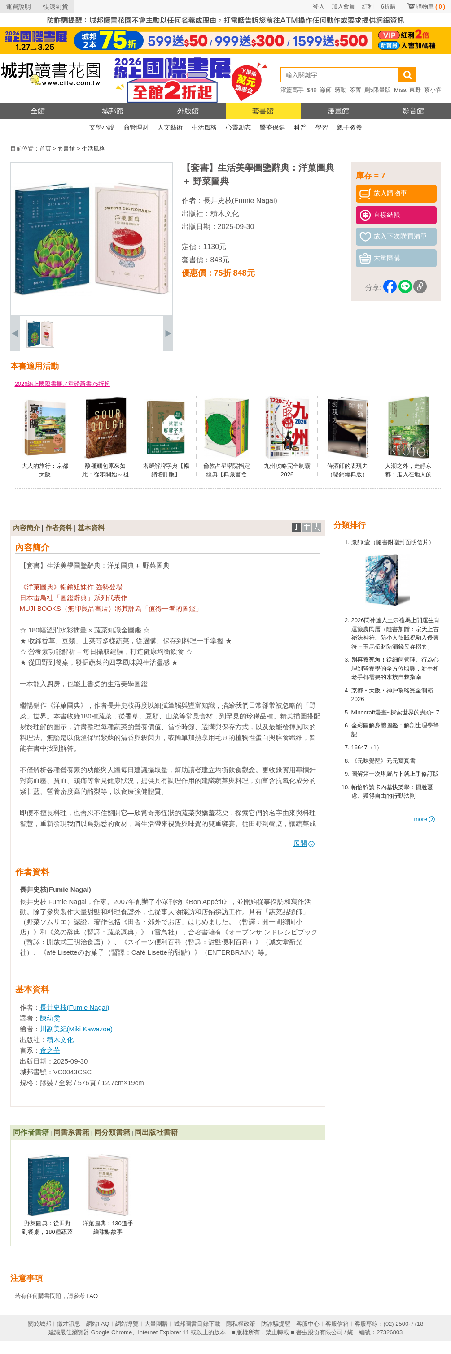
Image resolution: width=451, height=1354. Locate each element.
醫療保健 (272, 127)
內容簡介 (26, 528)
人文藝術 (170, 127)
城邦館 (112, 111)
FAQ (92, 1296)
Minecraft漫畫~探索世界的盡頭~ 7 (395, 712)
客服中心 (308, 1323)
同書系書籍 (71, 1132)
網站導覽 (127, 1323)
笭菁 (355, 90)
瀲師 (326, 90)
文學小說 (101, 127)
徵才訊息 (68, 1323)
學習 (321, 127)
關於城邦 (39, 1323)
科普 (300, 127)
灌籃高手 (292, 90)
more (424, 819)
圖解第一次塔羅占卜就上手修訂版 (395, 773)
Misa (400, 90)
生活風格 (204, 127)
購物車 (430, 6)
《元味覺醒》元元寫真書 (383, 760)
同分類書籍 (112, 1132)
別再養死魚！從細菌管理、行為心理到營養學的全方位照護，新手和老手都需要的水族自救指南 (395, 668)
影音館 (413, 111)
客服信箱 (337, 1323)
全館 (38, 111)
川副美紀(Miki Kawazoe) (76, 1029)
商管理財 (136, 127)
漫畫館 (338, 111)
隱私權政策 (240, 1323)
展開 (304, 843)
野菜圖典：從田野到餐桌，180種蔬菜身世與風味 (47, 1232)
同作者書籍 (31, 1132)
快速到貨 (55, 6)
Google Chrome (111, 1332)
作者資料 (58, 528)
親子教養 (349, 127)
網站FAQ (97, 1323)
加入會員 (343, 6)
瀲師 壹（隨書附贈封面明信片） (393, 542)
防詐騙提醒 (275, 1323)
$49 (312, 90)
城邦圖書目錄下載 (197, 1323)
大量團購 (156, 1323)
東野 (415, 90)
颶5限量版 (377, 90)
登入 (318, 6)
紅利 (368, 6)
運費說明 (18, 6)
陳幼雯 (50, 1018)
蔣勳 (340, 90)
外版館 (188, 111)
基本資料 (91, 528)
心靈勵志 (238, 127)
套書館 (263, 111)
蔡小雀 (433, 90)
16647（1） (366, 747)
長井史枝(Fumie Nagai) (240, 200)
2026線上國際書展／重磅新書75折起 (62, 384)
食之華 (50, 1050)
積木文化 (224, 213)
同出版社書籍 (156, 1132)
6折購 (388, 6)
